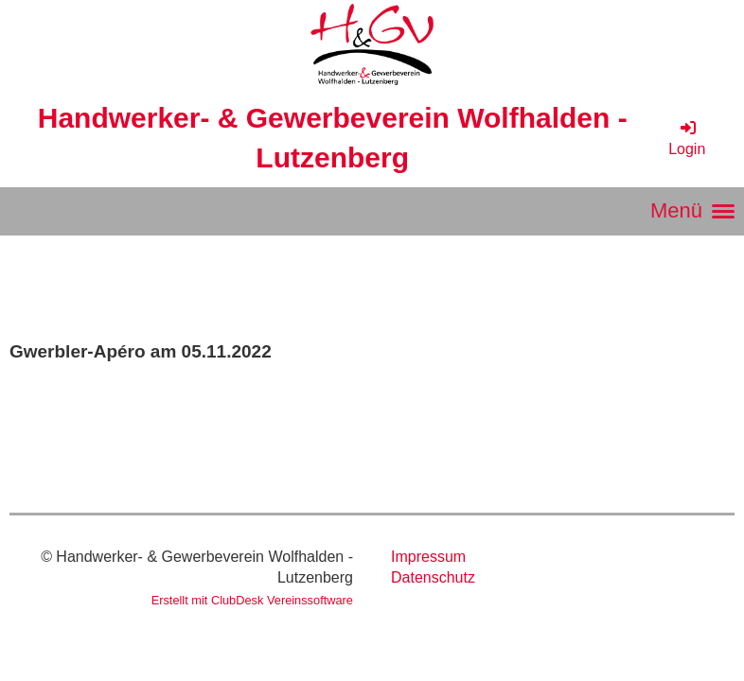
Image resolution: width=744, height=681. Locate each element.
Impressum (428, 557)
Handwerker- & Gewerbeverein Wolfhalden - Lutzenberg (333, 137)
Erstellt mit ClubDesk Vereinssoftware (252, 600)
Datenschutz (433, 577)
